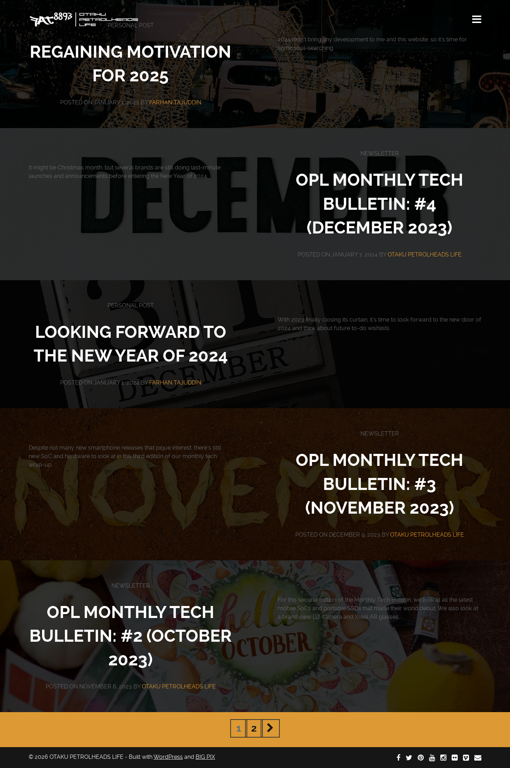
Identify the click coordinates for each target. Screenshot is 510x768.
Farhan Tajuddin (175, 102)
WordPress (168, 756)
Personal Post (131, 305)
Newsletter (379, 153)
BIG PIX (205, 756)
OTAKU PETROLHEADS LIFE (425, 254)
